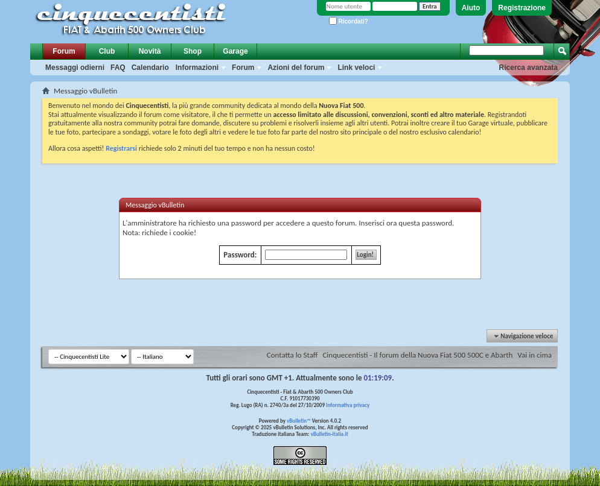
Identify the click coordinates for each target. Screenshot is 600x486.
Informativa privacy (347, 405)
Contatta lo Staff (292, 354)
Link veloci (356, 67)
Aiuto (471, 8)
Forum (64, 51)
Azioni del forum (295, 67)
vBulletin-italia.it (329, 434)
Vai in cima (534, 354)
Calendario (150, 67)
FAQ (118, 67)
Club (107, 51)
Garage (235, 51)
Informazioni (197, 67)
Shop (193, 51)
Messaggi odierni (74, 67)
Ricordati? (348, 21)
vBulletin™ (299, 420)
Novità (150, 51)
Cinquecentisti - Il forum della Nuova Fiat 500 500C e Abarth (417, 354)
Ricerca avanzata (528, 67)
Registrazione (522, 8)
